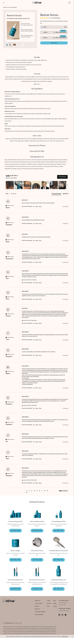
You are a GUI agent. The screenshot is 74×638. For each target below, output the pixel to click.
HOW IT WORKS (38, 603)
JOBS (54, 600)
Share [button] (40, 206)
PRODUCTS (37, 600)
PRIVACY (55, 606)
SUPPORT (49, 603)
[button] (10, 185)
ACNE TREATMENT (39, 614)
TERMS (54, 603)
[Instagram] (62, 615)
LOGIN (48, 600)
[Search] (16, 193)
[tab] (56, 194)
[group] (13, 176)
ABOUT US (37, 609)
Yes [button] (34, 206)
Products (5, 7)
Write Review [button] (62, 177)
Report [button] (36, 206)
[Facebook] (59, 615)
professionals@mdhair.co (64, 610)
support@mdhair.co (63, 602)
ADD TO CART (54, 42)
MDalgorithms (9, 623)
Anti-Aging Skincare (40, 611)
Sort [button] (8, 193)
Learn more (65, 636)
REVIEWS (37, 606)
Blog (48, 606)
